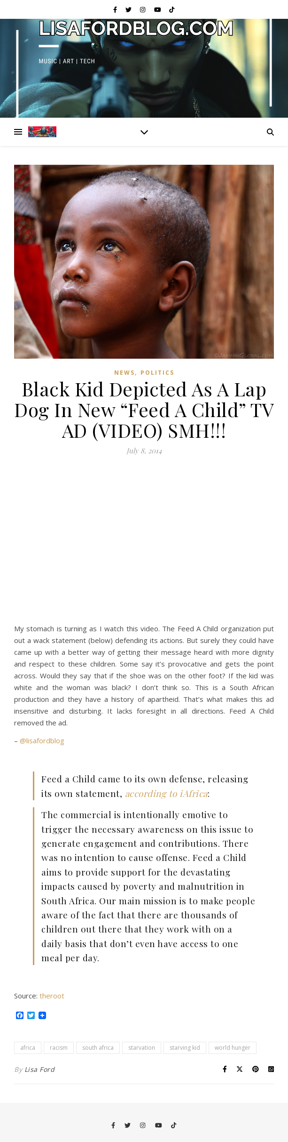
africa (27, 1048)
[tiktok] (171, 9)
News (124, 373)
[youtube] (158, 9)
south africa (98, 1048)
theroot (51, 995)
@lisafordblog (42, 740)
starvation (141, 1048)
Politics (157, 373)
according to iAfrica (166, 793)
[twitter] (129, 9)
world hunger (232, 1048)
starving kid (185, 1048)
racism (59, 1048)
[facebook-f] (115, 9)
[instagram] (143, 9)
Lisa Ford (39, 1069)
